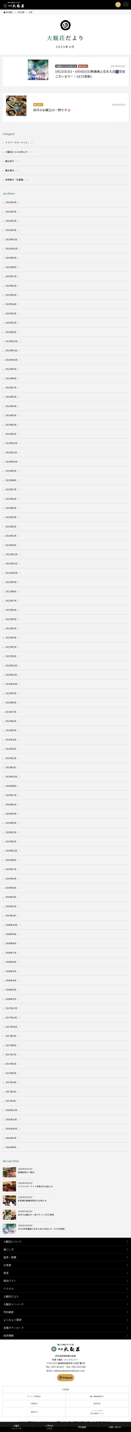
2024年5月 (11, 396)
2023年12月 (11, 443)
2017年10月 (11, 1026)
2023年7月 (10, 489)
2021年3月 (10, 748)
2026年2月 (11, 220)
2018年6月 (10, 961)
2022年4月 (11, 628)
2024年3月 (10, 415)
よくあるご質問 (12, 1320)
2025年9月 (11, 257)
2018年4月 (10, 980)
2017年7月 (10, 1054)
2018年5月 (10, 971)
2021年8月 (10, 702)
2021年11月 (11, 674)
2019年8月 (10, 860)
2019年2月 (10, 906)
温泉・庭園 (9, 1257)
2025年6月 (11, 285)
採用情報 (8, 1335)
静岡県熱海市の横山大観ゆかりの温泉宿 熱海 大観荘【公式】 (66, 1347)
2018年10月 (11, 925)
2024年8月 (11, 378)
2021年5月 (10, 730)
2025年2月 (11, 322)
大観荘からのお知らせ (66, 66)
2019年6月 (10, 878)
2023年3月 (10, 526)
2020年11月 (11, 776)
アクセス (8, 1288)
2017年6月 (10, 1063)
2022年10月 (11, 572)
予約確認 (8, 1312)
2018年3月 (10, 989)
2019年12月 (11, 850)
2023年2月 (10, 535)
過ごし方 (8, 1249)
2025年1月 (10, 332)
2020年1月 (10, 841)
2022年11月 (11, 563)
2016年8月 (10, 1147)
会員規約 (34, 1403)
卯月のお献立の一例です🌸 (52, 110)
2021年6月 (10, 721)
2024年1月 (10, 433)
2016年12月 (11, 1110)
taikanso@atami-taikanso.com (69, 1370)
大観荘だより (11, 1296)
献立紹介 (38, 104)
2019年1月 (10, 915)
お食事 (7, 1265)
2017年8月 (10, 1045)
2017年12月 (11, 1008)
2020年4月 (11, 813)
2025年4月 (11, 304)
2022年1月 (10, 656)
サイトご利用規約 (34, 1396)
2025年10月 (11, 248)
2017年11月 (11, 1017)
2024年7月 (11, 387)
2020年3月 (10, 822)
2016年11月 (11, 1119)
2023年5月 (10, 508)
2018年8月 (10, 943)
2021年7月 (10, 711)
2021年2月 (10, 758)
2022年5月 (11, 619)
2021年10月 (11, 684)
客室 (6, 1273)
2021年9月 (10, 693)
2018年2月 (10, 999)
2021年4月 (10, 739)
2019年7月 (10, 869)
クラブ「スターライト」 (17, 142)
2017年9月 (10, 1036)
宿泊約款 (96, 1403)
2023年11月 (11, 452)
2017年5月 (10, 1073)
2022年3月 (10, 637)
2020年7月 (11, 795)
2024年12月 (11, 341)
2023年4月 (10, 517)
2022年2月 (11, 647)
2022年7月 (11, 600)
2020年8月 (11, 786)
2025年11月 (11, 239)
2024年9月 (11, 369)
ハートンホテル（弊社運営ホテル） (97, 1412)
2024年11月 (11, 350)
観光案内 (83, 66)
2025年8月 (11, 267)
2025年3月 (10, 313)
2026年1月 (10, 230)
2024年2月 (11, 424)
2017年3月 (10, 1091)
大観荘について (12, 1241)
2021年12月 (11, 665)
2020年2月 (11, 832)
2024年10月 (11, 359)
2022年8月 (11, 591)
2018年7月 (10, 952)
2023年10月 (11, 461)
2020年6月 (11, 804)
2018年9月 (10, 934)
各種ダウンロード (13, 1327)
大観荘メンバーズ (13, 1304)
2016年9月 (10, 1138)
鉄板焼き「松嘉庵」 (15, 179)
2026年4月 (11, 202)
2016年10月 (11, 1128)
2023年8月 (10, 480)
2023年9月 (10, 470)
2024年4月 (11, 406)
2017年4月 (10, 1082)
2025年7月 (11, 276)
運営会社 (34, 1412)
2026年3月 (10, 211)
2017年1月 (10, 1100)
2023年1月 (10, 545)
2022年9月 (11, 582)
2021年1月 (10, 767)
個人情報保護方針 (97, 1396)
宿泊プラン (9, 1280)
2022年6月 (11, 609)
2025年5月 (11, 295)
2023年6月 (10, 498)
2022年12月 (11, 554)
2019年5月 (10, 887)
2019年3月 (10, 897)
